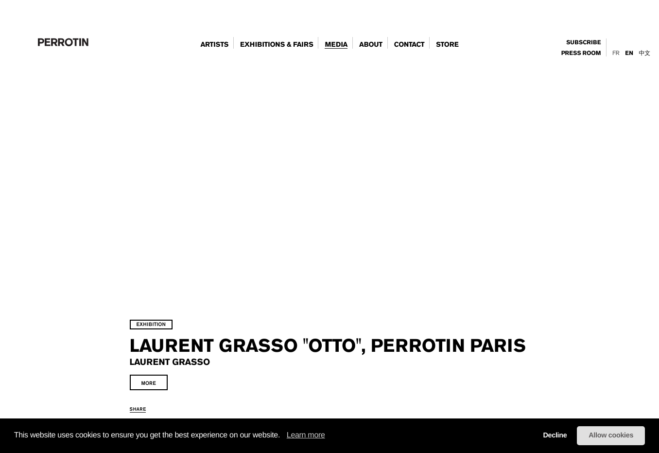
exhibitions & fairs (276, 45)
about (370, 45)
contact (409, 45)
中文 (644, 53)
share (157, 406)
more (167, 380)
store (447, 45)
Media (336, 45)
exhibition (170, 303)
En (629, 53)
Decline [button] (555, 435)
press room (581, 53)
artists (214, 45)
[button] (283, 436)
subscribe (583, 42)
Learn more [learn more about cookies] (306, 435)
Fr (615, 53)
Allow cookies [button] (611, 435)
